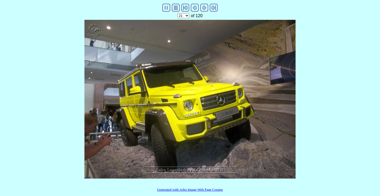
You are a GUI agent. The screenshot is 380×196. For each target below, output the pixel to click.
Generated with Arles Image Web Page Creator (190, 190)
